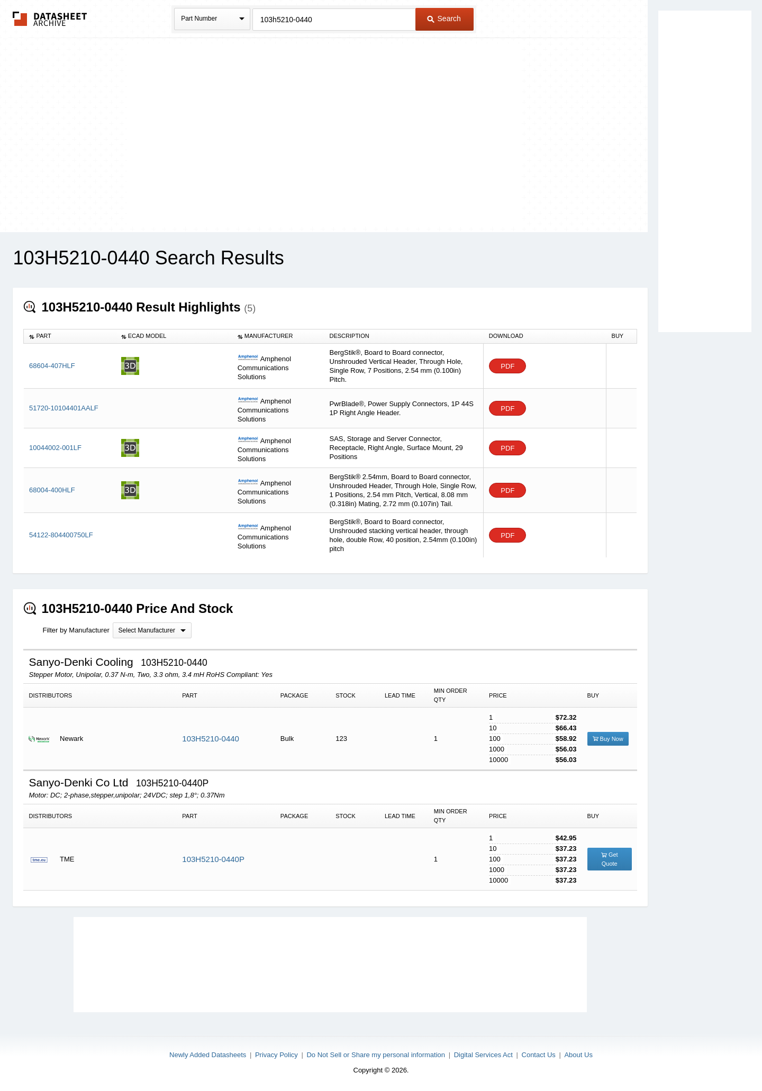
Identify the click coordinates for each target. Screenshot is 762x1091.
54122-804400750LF (61, 535)
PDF (507, 366)
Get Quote (609, 859)
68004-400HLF (52, 490)
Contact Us (539, 1055)
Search (444, 18)
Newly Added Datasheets (207, 1055)
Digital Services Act (483, 1055)
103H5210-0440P (213, 859)
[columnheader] (70, 336)
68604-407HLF (52, 366)
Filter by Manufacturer (75, 630)
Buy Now (608, 739)
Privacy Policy (276, 1055)
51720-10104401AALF (63, 408)
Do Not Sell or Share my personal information (375, 1055)
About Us (578, 1055)
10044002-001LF (55, 448)
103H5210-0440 (210, 738)
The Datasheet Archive (50, 19)
